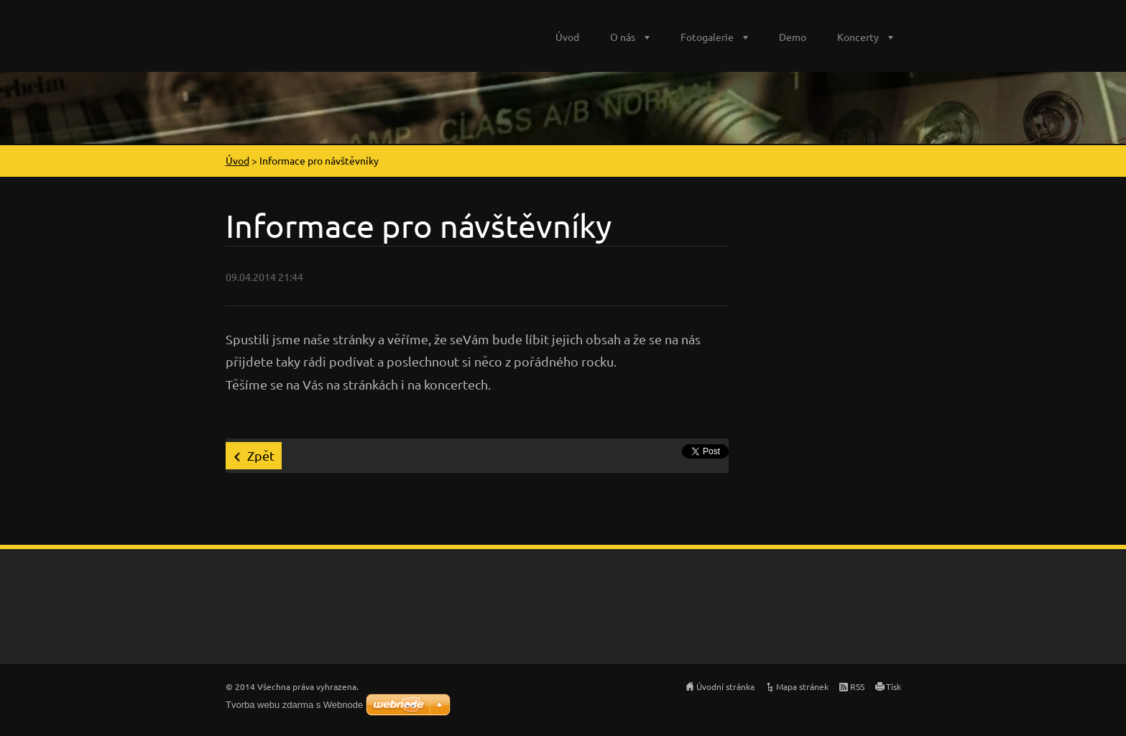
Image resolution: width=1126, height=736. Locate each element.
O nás (622, 36)
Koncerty (858, 36)
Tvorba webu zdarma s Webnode (294, 704)
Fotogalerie (707, 36)
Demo (792, 36)
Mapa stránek (802, 686)
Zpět (260, 455)
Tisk (893, 686)
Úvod (567, 36)
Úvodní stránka (725, 686)
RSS (857, 686)
